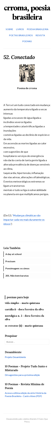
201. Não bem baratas (17, 275)
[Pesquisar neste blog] (27, 342)
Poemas (27, 41)
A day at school (13, 254)
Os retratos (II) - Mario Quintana (24, 325)
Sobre (9, 29)
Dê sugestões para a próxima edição (22, 375)
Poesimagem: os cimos (17, 268)
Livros (20, 29)
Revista (40, 35)
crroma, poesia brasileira (27, 12)
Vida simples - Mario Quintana (22, 303)
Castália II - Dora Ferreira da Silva (24, 309)
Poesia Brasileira (37, 29)
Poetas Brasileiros (21, 35)
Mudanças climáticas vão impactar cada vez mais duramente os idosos (24, 219)
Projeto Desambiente (15, 357)
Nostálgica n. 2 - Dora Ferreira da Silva (24, 317)
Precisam (10, 261)
